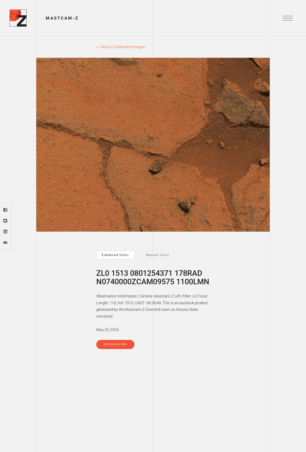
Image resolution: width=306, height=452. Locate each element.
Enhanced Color (115, 255)
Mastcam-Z (62, 18)
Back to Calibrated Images (120, 47)
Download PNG (115, 344)
